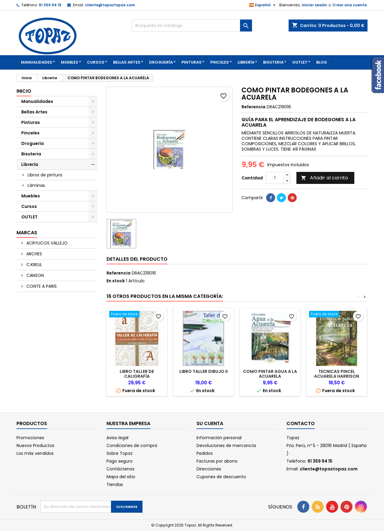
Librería (246, 62)
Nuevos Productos (35, 445)
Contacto (300, 423)
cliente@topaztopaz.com (110, 5)
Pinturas (192, 62)
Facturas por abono (217, 461)
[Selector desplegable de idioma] (263, 5)
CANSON (34, 275)
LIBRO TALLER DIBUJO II (203, 371)
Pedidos (204, 453)
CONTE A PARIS (41, 286)
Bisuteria (273, 62)
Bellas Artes (126, 62)
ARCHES (33, 254)
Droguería (161, 62)
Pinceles (219, 62)
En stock (115, 281)
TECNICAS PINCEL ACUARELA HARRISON (336, 373)
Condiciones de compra (131, 445)
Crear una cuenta (349, 5)
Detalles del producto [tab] (136, 259)
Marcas (26, 232)
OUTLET (300, 62)
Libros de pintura (45, 175)
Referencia (254, 107)
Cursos (95, 62)
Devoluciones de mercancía (226, 445)
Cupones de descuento (221, 477)
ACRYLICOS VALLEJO (46, 243)
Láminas (36, 185)
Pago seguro (119, 461)
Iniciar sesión (314, 5)
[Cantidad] (275, 178)
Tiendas (114, 485)
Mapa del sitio (120, 477)
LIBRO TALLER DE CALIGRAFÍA (137, 373)
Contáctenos (120, 469)
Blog (321, 62)
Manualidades (36, 62)
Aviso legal (117, 438)
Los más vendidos (35, 453)
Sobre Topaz (119, 453)
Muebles (69, 62)
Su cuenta (209, 423)
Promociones (30, 438)
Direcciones (208, 469)
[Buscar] (192, 26)
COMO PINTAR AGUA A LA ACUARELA (270, 373)
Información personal (219, 438)
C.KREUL (33, 265)
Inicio (23, 91)
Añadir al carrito (324, 177)
